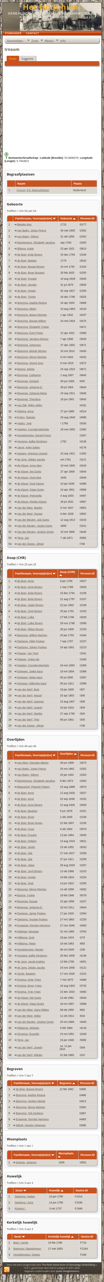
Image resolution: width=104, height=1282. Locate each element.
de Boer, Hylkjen (26, 841)
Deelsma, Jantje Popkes (31, 913)
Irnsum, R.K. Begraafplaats (33, 190)
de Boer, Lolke (25, 617)
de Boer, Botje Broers (29, 599)
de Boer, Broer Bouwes (31, 272)
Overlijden (68, 753)
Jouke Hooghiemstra (67, 1271)
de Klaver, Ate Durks (29, 471)
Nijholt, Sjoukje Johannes (30, 1125)
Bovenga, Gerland (28, 381)
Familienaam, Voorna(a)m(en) (35, 218)
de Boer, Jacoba (26, 284)
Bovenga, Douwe (27, 901)
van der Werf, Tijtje (28, 719)
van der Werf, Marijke (29, 713)
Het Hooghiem (52, 7)
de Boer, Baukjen (27, 810)
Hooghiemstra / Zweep (26, 1254)
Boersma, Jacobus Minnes (33, 339)
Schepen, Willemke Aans (31, 683)
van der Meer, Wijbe (29, 1015)
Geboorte (68, 218)
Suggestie (27, 58)
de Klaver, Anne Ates (29, 465)
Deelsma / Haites (25, 1196)
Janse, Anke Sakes (28, 447)
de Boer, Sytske (26, 290)
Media (49, 41)
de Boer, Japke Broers (30, 605)
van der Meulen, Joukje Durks (34, 525)
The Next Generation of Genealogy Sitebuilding (68, 1264)
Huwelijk (56, 1190)
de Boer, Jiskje (25, 865)
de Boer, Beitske (27, 260)
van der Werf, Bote (28, 689)
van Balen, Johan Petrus (31, 230)
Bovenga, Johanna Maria (32, 393)
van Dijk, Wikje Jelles (29, 405)
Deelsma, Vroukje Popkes (32, 919)
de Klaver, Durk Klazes (30, 483)
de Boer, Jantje (26, 847)
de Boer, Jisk (24, 853)
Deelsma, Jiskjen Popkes (32, 647)
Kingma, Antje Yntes (29, 979)
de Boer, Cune (25, 829)
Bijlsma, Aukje (25, 248)
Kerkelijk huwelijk (61, 1236)
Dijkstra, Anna (25, 411)
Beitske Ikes (24, 224)
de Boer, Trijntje (26, 296)
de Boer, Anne (25, 581)
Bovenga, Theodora (29, 399)
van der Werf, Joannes (30, 701)
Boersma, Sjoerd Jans (30, 363)
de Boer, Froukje (27, 278)
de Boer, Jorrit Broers (29, 611)
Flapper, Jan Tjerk (27, 653)
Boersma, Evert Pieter (30, 332)
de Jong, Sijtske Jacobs (31, 459)
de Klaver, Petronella (29, 495)
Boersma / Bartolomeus (27, 1248)
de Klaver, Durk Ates (29, 477)
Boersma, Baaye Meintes (32, 314)
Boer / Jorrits (20, 1242)
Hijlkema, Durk (25, 937)
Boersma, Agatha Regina (32, 302)
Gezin (20, 1190)
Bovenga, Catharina (29, 375)
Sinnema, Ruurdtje (28, 1033)
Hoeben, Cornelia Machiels (33, 429)
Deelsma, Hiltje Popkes (31, 641)
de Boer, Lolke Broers (30, 623)
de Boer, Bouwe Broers (31, 266)
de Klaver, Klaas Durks (30, 489)
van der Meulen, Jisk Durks (33, 519)
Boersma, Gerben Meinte (30, 1101)
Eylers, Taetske (26, 417)
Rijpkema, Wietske (28, 1027)
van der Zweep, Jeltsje (30, 543)
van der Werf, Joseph (29, 707)
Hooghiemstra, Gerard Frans (34, 435)
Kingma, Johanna (26, 1162)
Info (63, 41)
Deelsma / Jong (24, 1202)
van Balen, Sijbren (28, 236)
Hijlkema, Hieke (26, 943)
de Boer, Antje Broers (29, 254)
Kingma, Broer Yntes (29, 985)
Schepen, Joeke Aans (30, 671)
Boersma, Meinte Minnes (32, 351)
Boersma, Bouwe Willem (31, 320)
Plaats (12, 58)
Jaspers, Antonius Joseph (32, 453)
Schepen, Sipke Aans (29, 677)
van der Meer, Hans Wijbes (33, 1009)
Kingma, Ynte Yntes (28, 991)
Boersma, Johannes (29, 345)
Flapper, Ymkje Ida (28, 659)
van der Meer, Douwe (29, 513)
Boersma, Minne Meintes (32, 357)
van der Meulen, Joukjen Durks (35, 531)
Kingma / (20, 1208)
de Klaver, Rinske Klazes (32, 501)
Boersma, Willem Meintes (32, 635)
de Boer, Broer (25, 817)
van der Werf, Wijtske (29, 1055)
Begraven (67, 1083)
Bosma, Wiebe (26, 369)
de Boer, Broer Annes (29, 823)
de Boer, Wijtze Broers (30, 629)
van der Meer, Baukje (29, 507)
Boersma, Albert (26, 308)
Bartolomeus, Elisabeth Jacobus (36, 242)
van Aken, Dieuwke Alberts (33, 762)
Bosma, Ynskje (26, 895)
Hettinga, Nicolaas (28, 931)
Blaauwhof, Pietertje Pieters (33, 786)
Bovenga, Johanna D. (30, 387)
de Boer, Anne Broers (29, 587)
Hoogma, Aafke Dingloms (32, 441)
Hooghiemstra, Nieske (30, 949)
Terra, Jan (23, 537)
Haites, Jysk (24, 423)
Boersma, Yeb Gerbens (29, 1113)
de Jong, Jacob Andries (31, 961)
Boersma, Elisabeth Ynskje (33, 326)
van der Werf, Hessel (29, 695)
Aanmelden (15, 41)
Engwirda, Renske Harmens (33, 925)
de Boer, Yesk (25, 883)
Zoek (34, 41)
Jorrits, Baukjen (26, 973)
